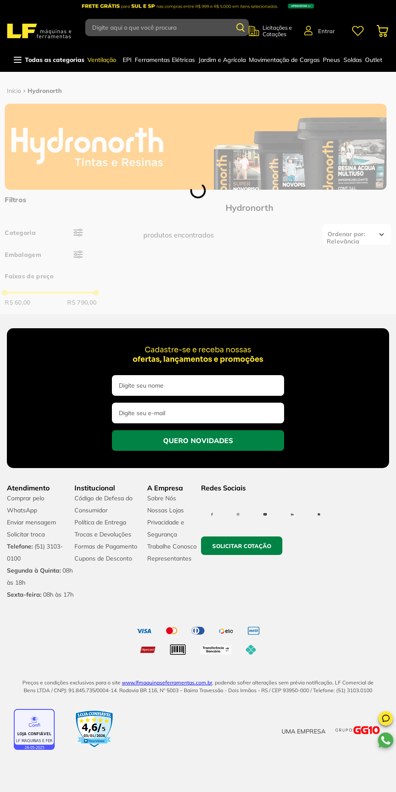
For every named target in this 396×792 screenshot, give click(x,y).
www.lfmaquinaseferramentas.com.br (167, 682)
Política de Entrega (100, 522)
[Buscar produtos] (240, 27)
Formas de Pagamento (105, 546)
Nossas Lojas (165, 510)
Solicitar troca (26, 534)
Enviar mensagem (31, 522)
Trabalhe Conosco (172, 546)
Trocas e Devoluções (102, 534)
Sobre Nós (161, 498)
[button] (385, 719)
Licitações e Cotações (277, 31)
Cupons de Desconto (103, 558)
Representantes (169, 558)
